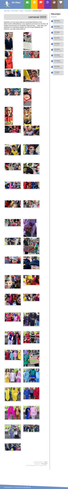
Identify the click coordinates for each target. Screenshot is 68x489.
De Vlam (16, 2)
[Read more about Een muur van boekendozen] (58, 22)
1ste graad (44, 464)
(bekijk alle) (54, 17)
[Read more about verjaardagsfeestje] (58, 56)
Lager (45, 462)
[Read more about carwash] (58, 33)
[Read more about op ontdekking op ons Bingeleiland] (58, 62)
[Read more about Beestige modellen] (58, 68)
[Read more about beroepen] (58, 45)
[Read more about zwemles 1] (58, 73)
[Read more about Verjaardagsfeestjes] (58, 28)
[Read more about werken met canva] (58, 39)
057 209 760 (27, 487)
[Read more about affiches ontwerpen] (58, 51)
